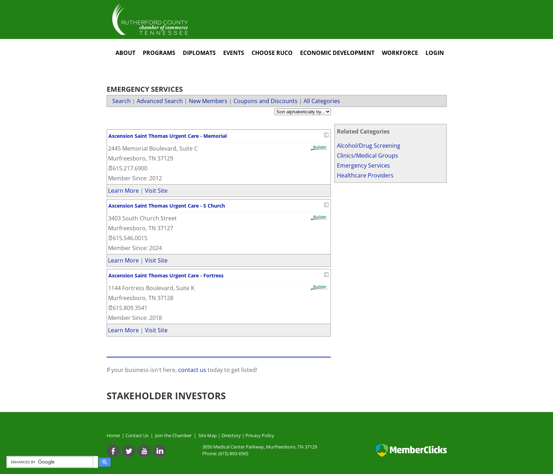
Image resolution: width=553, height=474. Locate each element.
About (125, 53)
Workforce (400, 53)
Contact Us (138, 435)
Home (113, 435)
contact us (193, 370)
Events (233, 53)
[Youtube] (144, 451)
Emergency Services (363, 165)
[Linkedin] (159, 451)
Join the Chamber (173, 435)
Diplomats (199, 53)
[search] (51, 462)
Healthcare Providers (365, 175)
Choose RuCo (272, 53)
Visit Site (156, 190)
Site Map (207, 435)
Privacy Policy (260, 435)
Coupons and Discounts (265, 101)
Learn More (123, 190)
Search (121, 101)
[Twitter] (128, 451)
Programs (159, 53)
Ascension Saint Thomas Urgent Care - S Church (166, 205)
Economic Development (337, 53)
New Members (208, 101)
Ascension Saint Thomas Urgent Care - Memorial (167, 135)
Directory (231, 435)
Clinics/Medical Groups (367, 155)
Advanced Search (160, 101)
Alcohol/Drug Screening (368, 145)
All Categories (322, 101)
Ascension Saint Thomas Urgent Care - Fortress (166, 275)
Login (434, 53)
